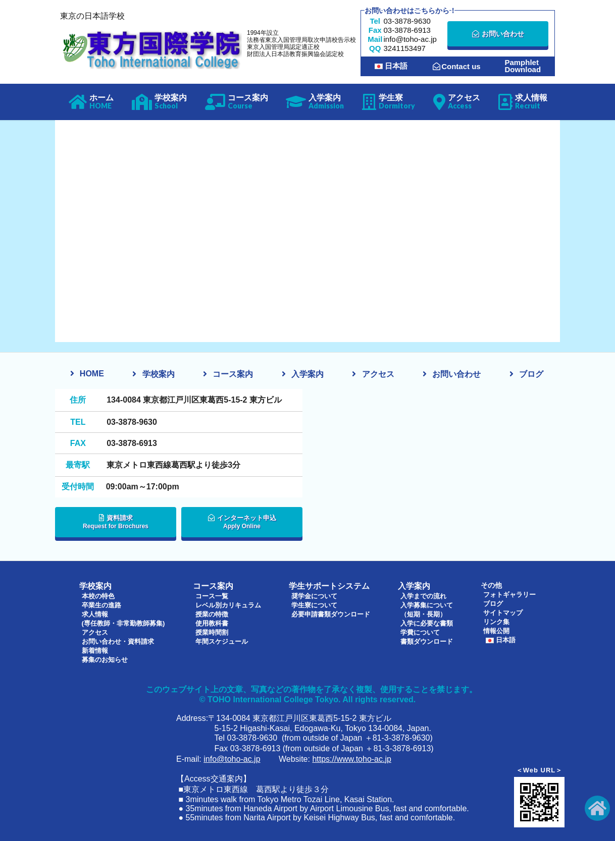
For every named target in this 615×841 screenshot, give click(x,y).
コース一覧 (211, 594)
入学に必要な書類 (428, 622)
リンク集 (496, 622)
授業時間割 (211, 631)
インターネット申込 (242, 525)
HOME (92, 373)
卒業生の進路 (100, 603)
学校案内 (158, 374)
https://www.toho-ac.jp (351, 757)
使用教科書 (211, 622)
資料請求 (116, 525)
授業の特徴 (211, 612)
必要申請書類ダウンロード (332, 612)
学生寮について (314, 603)
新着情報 (93, 649)
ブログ (531, 374)
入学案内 (307, 374)
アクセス (378, 374)
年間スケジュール (222, 640)
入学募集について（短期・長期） (428, 607)
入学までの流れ (424, 594)
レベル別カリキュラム (229, 603)
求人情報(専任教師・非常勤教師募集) (124, 617)
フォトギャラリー (510, 594)
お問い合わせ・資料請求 (118, 640)
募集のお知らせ (104, 658)
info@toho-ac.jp (231, 757)
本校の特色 (97, 594)
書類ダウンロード (428, 640)
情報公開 (496, 631)
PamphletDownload (522, 66)
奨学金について (314, 594)
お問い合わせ (498, 34)
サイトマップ (503, 612)
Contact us (457, 66)
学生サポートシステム (322, 585)
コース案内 (233, 374)
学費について (421, 631)
